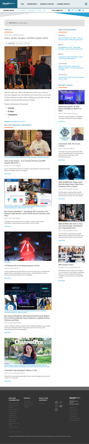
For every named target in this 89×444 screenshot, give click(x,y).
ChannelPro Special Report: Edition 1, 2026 (20, 370)
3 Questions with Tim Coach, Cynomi (69, 145)
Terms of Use (73, 412)
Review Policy (73, 410)
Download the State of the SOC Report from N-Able (71, 78)
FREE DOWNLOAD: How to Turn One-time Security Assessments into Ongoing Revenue (70, 226)
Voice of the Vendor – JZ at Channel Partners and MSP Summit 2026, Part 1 (24, 162)
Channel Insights (63, 4)
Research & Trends (16, 208)
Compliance (23, 10)
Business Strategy (47, 4)
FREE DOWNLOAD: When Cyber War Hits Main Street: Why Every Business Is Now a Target (70, 184)
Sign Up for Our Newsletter (13, 420)
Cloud (6, 157)
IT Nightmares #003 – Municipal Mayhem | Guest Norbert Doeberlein (70, 48)
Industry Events (15, 121)
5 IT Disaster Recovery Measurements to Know (22, 266)
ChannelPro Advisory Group (13, 416)
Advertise (42, 403)
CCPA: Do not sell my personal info (74, 419)
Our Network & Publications (13, 412)
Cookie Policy (73, 416)
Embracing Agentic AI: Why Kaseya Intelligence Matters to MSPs (70, 109)
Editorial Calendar (14, 409)
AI (17, 10)
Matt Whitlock (16, 218)
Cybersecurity (32, 4)
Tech (22, 4)
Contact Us (72, 408)
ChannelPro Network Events (28, 402)
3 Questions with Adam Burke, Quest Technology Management (70, 57)
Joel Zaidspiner (17, 166)
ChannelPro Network (18, 35)
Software (39, 157)
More (44, 10)
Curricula (11, 108)
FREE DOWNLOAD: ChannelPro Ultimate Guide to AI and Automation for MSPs (71, 68)
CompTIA (16, 268)
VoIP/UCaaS (46, 157)
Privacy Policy (73, 414)
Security (23, 121)
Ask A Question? (13, 427)
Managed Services (20, 157)
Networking (23, 367)
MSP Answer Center (66, 265)
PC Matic (11, 111)
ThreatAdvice (12, 115)
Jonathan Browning (72, 113)
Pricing (39, 10)
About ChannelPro (14, 403)
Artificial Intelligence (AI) (12, 206)
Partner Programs (30, 157)
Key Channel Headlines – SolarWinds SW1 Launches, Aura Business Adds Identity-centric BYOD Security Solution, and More (27, 213)
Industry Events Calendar (28, 406)
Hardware (7, 121)
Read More (7, 174)
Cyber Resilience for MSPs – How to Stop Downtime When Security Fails (70, 39)
